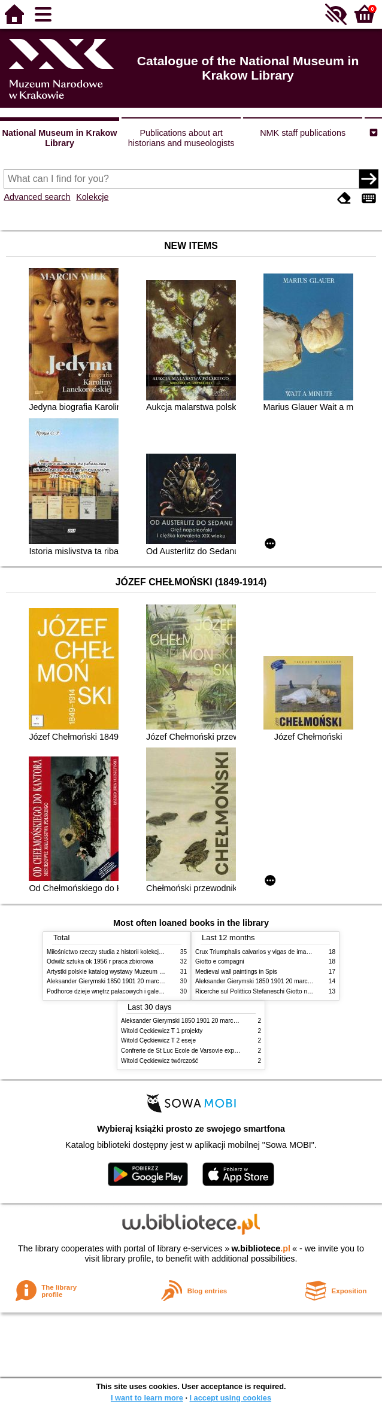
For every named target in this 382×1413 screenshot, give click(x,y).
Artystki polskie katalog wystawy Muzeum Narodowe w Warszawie (135, 971)
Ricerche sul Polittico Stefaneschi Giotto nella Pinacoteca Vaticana (284, 991)
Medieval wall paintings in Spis (236, 971)
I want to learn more (147, 1397)
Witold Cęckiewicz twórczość (159, 1061)
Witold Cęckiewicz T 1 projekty (161, 1031)
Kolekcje (92, 197)
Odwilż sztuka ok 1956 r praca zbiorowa (100, 961)
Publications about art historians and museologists (181, 138)
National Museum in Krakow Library (59, 138)
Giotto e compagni (219, 961)
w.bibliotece (260, 1248)
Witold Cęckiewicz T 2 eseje (158, 1040)
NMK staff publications (302, 133)
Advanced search (37, 197)
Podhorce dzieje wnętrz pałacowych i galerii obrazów (117, 991)
